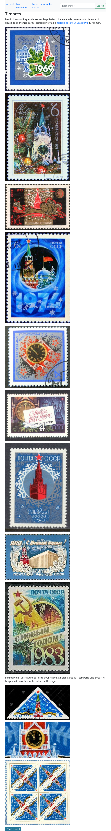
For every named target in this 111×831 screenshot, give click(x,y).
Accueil (10, 4)
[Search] (77, 6)
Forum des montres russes (42, 5)
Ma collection (21, 5)
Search (100, 5)
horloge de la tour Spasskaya (72, 22)
